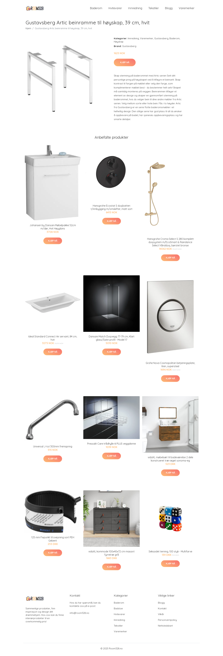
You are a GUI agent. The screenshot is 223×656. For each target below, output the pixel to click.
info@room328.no (79, 615)
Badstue (118, 610)
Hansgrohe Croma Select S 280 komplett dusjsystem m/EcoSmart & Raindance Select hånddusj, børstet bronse (170, 244)
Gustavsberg (161, 40)
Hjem (28, 30)
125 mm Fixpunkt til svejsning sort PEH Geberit (52, 541)
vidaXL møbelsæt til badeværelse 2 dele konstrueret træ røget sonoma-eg (170, 461)
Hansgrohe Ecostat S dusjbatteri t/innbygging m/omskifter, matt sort (111, 209)
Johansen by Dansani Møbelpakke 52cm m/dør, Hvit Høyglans (53, 229)
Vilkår (161, 616)
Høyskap (118, 43)
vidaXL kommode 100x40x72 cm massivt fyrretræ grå (111, 555)
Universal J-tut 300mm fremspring (52, 448)
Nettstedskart (165, 627)
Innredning (135, 9)
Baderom (96, 9)
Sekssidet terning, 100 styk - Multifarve (170, 553)
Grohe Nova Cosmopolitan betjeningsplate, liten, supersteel (170, 367)
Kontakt (162, 610)
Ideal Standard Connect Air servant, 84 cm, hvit (52, 340)
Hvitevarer (115, 9)
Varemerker (186, 9)
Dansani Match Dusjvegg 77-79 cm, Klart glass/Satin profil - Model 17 (111, 340)
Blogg (169, 9)
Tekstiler (153, 9)
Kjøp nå (124, 64)
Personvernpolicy (167, 622)
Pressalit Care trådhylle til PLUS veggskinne (111, 445)
